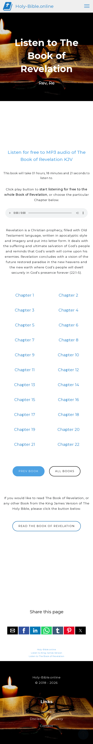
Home (47, 711)
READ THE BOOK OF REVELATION (46, 526)
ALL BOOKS (64, 471)
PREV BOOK (29, 471)
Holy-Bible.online (34, 6)
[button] (12, 630)
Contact (46, 726)
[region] (46, 126)
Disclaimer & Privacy (46, 719)
